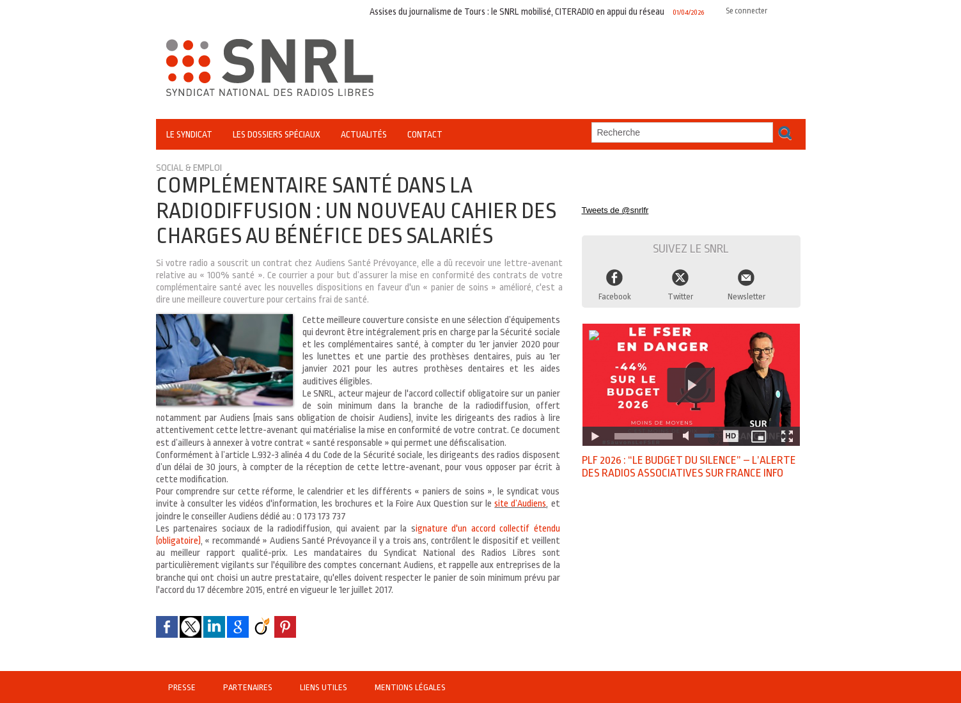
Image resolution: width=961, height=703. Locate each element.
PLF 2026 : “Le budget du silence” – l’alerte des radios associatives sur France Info (681, 468)
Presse (183, 687)
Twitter (680, 290)
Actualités (364, 134)
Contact (424, 134)
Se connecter (744, 10)
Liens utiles (325, 687)
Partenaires (249, 687)
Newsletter (746, 290)
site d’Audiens (519, 503)
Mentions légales (410, 687)
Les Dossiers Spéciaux (276, 134)
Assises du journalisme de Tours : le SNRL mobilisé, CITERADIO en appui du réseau (519, 11)
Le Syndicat (189, 134)
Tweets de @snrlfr (610, 205)
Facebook (614, 290)
